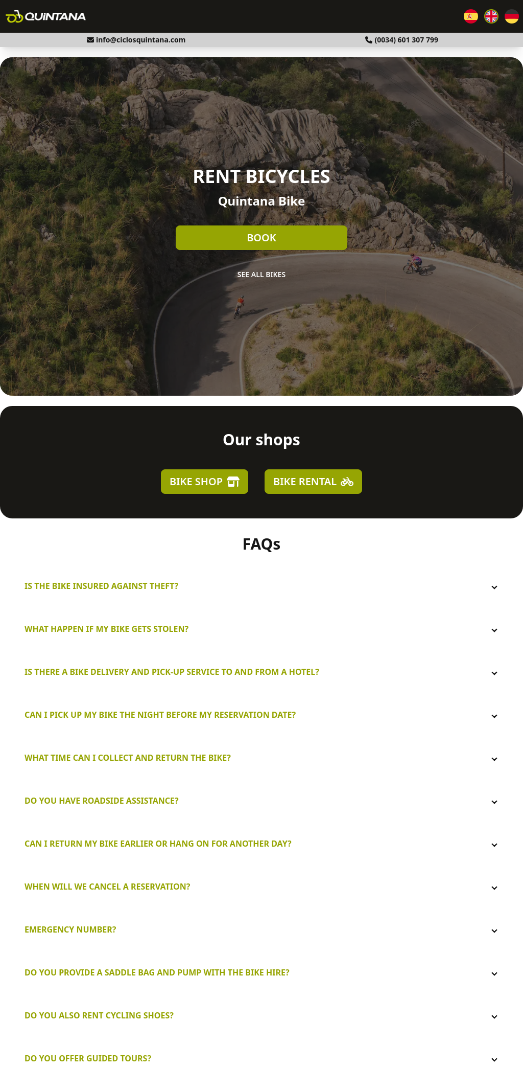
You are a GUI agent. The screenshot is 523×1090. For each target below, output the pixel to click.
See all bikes (261, 274)
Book (261, 237)
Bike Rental (313, 481)
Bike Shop (205, 481)
